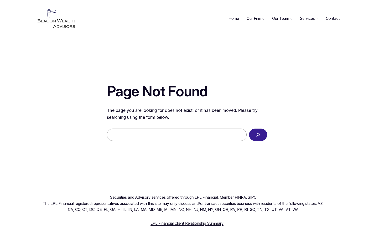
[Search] (258, 135)
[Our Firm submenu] (263, 18)
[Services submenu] (317, 18)
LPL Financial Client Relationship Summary (187, 223)
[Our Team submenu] (291, 18)
